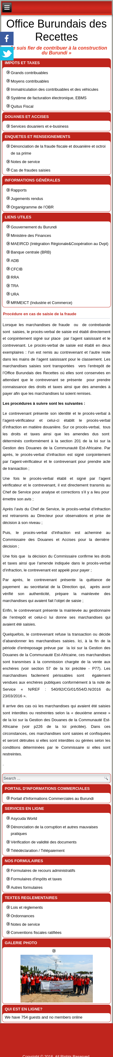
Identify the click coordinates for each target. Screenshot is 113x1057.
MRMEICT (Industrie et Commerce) (41, 302)
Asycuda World (24, 818)
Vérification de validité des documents (44, 842)
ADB (15, 260)
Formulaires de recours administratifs (43, 870)
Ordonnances (22, 916)
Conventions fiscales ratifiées (36, 932)
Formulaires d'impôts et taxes (36, 879)
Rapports (19, 190)
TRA (15, 285)
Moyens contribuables (30, 81)
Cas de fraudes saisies (31, 170)
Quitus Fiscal (22, 106)
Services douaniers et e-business (40, 126)
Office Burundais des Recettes (56, 30)
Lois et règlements (27, 907)
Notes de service (25, 161)
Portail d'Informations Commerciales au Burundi (52, 798)
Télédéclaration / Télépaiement (37, 850)
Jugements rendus (27, 198)
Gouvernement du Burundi (34, 227)
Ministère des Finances (31, 235)
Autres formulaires (26, 887)
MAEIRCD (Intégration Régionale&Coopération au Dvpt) (59, 243)
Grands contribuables (29, 72)
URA (15, 294)
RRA (15, 277)
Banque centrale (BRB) (31, 252)
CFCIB (17, 269)
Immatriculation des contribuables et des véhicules (54, 89)
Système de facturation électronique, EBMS (48, 98)
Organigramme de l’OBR (32, 207)
